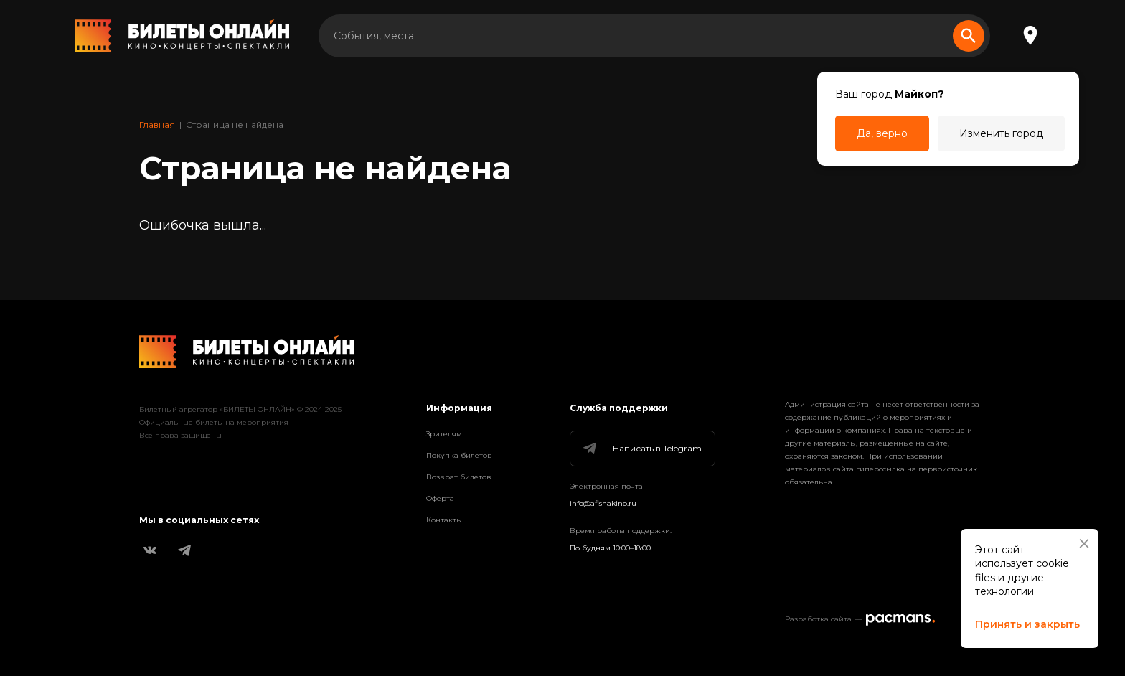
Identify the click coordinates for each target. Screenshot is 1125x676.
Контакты (444, 520)
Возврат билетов (458, 477)
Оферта (440, 498)
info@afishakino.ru (603, 503)
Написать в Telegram (641, 448)
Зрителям (444, 433)
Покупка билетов (459, 455)
